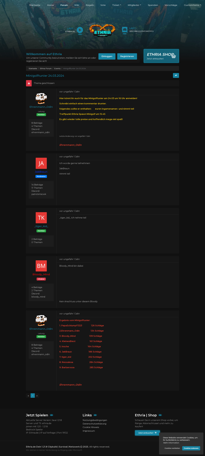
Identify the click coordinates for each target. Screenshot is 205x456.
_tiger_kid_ (41, 226)
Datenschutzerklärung (94, 423)
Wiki (76, 5)
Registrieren (127, 56)
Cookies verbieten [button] (172, 448)
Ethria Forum (46, 68)
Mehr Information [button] (171, 442)
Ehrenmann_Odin (41, 106)
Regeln (90, 5)
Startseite (34, 5)
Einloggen (107, 56)
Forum (64, 5)
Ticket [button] (115, 5)
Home (50, 5)
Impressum (89, 431)
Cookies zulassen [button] (191, 448)
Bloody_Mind (41, 274)
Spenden (153, 5)
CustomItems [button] (191, 5)
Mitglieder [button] (133, 5)
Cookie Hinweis (91, 427)
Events (57, 68)
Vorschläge (171, 5)
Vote (103, 5)
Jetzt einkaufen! (147, 433)
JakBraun (41, 171)
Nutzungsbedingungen (95, 420)
